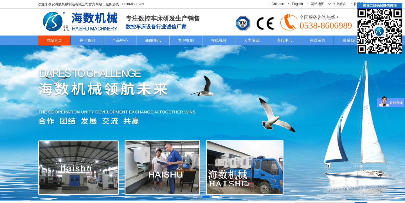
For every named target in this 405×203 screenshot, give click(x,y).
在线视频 (219, 40)
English (297, 4)
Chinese (278, 4)
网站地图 (317, 4)
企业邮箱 (339, 4)
